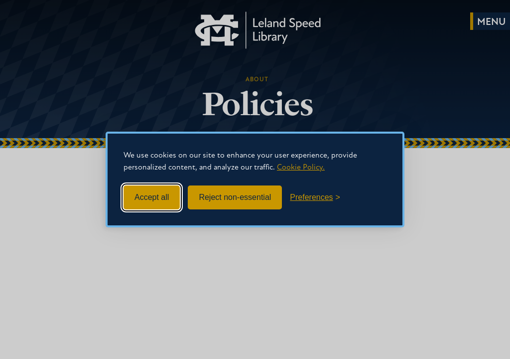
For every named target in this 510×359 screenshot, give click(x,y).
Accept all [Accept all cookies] (151, 197)
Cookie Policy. (301, 168)
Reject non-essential (235, 197)
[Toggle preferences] (315, 197)
